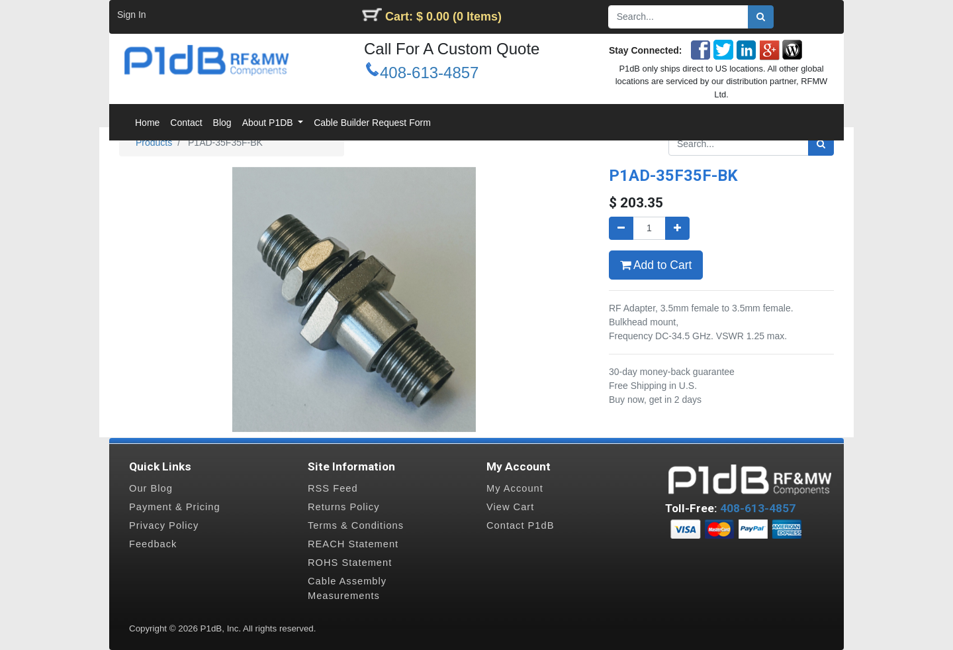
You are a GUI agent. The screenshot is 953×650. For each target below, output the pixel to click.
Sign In (131, 14)
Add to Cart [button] (656, 265)
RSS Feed (333, 488)
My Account (514, 488)
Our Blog (151, 488)
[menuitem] (147, 123)
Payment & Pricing (174, 507)
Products (154, 142)
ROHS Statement (350, 562)
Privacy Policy (164, 525)
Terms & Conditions (356, 525)
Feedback (153, 544)
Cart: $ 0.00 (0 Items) (443, 16)
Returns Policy (344, 507)
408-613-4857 (429, 72)
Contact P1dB (520, 525)
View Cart (510, 507)
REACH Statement (353, 544)
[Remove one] (621, 228)
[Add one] (677, 228)
